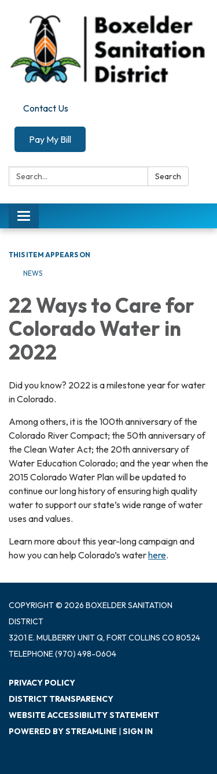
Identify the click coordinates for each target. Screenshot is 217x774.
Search (168, 176)
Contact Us (45, 108)
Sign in (138, 731)
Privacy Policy (42, 682)
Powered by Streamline (63, 731)
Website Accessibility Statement (84, 715)
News (32, 273)
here (157, 555)
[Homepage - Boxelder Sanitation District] (108, 49)
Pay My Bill (50, 139)
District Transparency (61, 699)
